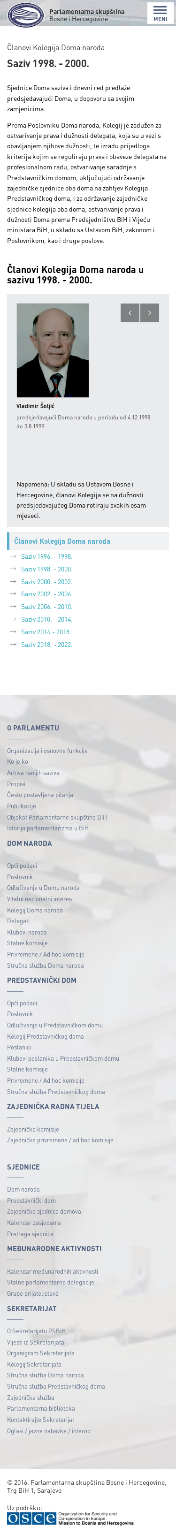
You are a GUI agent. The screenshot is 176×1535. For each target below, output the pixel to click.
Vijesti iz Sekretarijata (35, 1342)
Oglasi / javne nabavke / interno (49, 1431)
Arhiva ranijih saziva (33, 772)
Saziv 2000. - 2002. (47, 581)
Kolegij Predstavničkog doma (45, 1036)
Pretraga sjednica (30, 1234)
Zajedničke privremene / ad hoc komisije (60, 1140)
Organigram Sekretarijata (41, 1353)
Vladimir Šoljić (35, 406)
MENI (160, 14)
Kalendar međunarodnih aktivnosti (52, 1271)
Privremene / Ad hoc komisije (45, 954)
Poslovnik (20, 877)
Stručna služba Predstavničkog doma (56, 1091)
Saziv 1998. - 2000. (47, 568)
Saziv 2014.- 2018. (46, 631)
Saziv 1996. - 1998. (47, 556)
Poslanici (19, 1047)
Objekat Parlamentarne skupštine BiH (57, 817)
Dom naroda (23, 1189)
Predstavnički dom (31, 1200)
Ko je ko (17, 761)
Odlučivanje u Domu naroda (43, 887)
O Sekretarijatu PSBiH (36, 1331)
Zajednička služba (30, 1397)
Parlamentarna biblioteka (41, 1408)
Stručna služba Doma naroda (45, 965)
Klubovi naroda (27, 932)
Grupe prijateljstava (33, 1293)
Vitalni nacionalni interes (39, 899)
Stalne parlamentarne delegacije (50, 1282)
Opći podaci (22, 865)
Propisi (16, 784)
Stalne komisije (27, 943)
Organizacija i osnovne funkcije (47, 750)
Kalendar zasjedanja (34, 1222)
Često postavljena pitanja (40, 794)
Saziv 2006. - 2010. (47, 606)
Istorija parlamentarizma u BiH (48, 828)
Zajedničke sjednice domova (44, 1211)
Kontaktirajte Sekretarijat (40, 1419)
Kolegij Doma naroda (35, 910)
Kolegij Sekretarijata (34, 1364)
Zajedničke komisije (33, 1129)
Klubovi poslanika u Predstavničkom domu (63, 1058)
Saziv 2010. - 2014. (47, 619)
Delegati (18, 921)
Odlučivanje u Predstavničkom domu (55, 1025)
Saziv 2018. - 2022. (47, 644)
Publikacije (21, 806)
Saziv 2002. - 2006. (47, 593)
